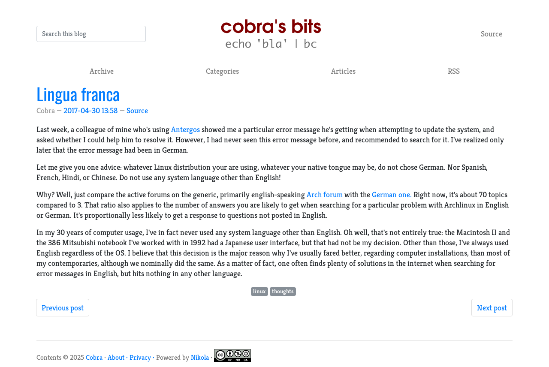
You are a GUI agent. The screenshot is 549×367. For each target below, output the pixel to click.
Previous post (63, 308)
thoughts (283, 291)
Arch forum (325, 194)
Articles (343, 71)
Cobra (94, 357)
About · (119, 357)
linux (259, 291)
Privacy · (143, 357)
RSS (454, 71)
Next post (492, 308)
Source (491, 34)
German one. (392, 194)
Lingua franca (78, 93)
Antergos (185, 129)
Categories (222, 71)
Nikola (200, 357)
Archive (102, 71)
